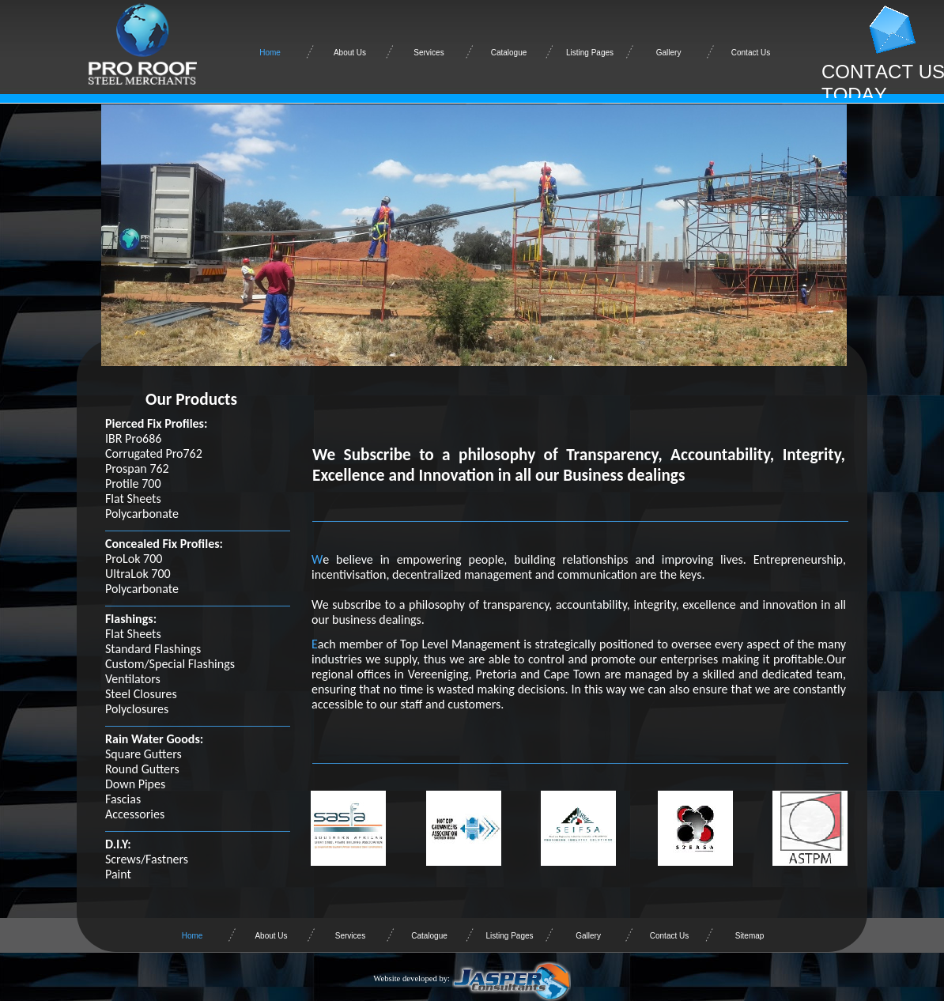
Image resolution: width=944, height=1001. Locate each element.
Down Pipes (135, 783)
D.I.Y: (118, 844)
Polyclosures (136, 708)
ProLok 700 (133, 558)
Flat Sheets (133, 498)
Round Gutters (142, 768)
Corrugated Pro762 (153, 453)
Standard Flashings (153, 648)
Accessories (134, 814)
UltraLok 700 (138, 573)
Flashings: (131, 618)
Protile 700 (133, 483)
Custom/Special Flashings (170, 663)
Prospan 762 (137, 468)
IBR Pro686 (133, 438)
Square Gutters (143, 753)
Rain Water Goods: (154, 738)
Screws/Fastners (146, 859)
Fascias (123, 798)
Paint (118, 874)
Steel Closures (141, 693)
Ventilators (132, 678)
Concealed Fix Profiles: (164, 543)
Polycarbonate (142, 513)
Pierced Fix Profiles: (156, 423)
